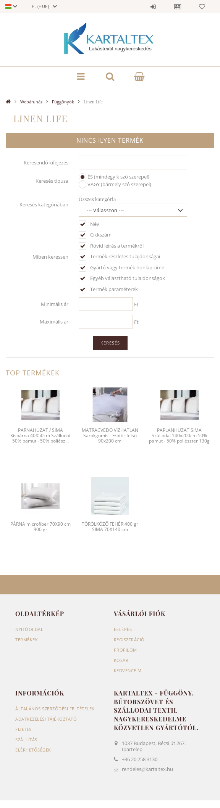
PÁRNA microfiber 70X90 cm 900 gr (40, 527)
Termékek (26, 639)
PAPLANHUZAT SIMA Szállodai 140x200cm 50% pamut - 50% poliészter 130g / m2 (179, 438)
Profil (177, 6)
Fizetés (23, 729)
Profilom (125, 650)
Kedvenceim (128, 670)
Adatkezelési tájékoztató (46, 719)
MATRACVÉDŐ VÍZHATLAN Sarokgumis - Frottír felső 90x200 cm (110, 436)
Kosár (121, 660)
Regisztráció (129, 639)
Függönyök (63, 102)
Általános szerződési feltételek (55, 708)
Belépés (153, 6)
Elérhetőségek (33, 750)
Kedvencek (202, 6)
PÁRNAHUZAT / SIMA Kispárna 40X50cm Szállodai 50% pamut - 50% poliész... (40, 436)
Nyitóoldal (29, 629)
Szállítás (26, 739)
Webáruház (31, 102)
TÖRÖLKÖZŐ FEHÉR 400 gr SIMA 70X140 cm (110, 527)
